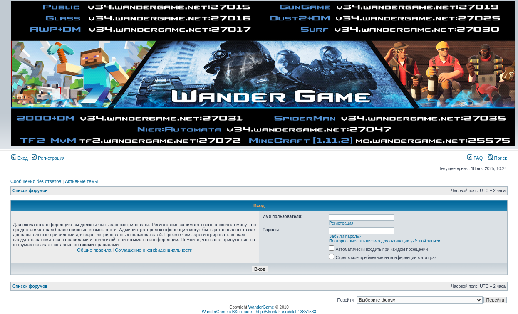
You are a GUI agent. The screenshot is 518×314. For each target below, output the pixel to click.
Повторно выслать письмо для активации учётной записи (384, 241)
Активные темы (81, 181)
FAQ (475, 158)
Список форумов (30, 190)
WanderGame (261, 307)
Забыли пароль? (345, 236)
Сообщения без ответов (35, 181)
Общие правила (94, 249)
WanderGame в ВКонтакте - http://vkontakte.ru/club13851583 (259, 311)
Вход (19, 158)
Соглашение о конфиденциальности (153, 249)
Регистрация (48, 158)
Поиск (497, 158)
